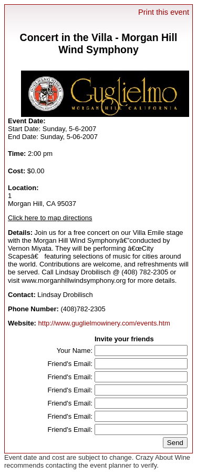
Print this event (163, 12)
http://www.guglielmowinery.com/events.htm (104, 323)
